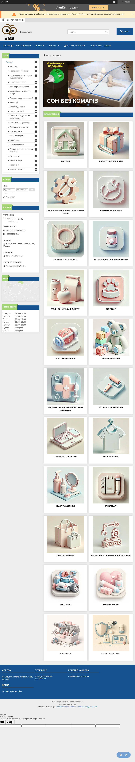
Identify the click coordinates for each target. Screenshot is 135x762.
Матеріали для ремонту (111, 407)
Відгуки (40, 46)
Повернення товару (101, 46)
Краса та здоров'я (65, 506)
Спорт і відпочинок (65, 358)
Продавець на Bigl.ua (67, 704)
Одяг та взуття (110, 457)
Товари (6, 46)
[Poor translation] (10, 722)
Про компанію (23, 46)
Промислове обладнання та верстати (111, 555)
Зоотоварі (111, 309)
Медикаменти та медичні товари (111, 260)
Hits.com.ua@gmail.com (15, 230)
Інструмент (65, 654)
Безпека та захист (110, 654)
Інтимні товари (111, 605)
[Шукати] (106, 32)
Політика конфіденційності (87, 707)
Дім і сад (65, 161)
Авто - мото (65, 605)
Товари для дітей (111, 358)
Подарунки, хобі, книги (111, 161)
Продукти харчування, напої (65, 309)
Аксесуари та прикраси (65, 260)
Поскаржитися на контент (65, 707)
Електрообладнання (111, 210)
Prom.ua (80, 702)
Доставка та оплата (74, 46)
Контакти (54, 46)
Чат (123, 755)
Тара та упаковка (65, 555)
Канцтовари (111, 506)
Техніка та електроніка (65, 457)
